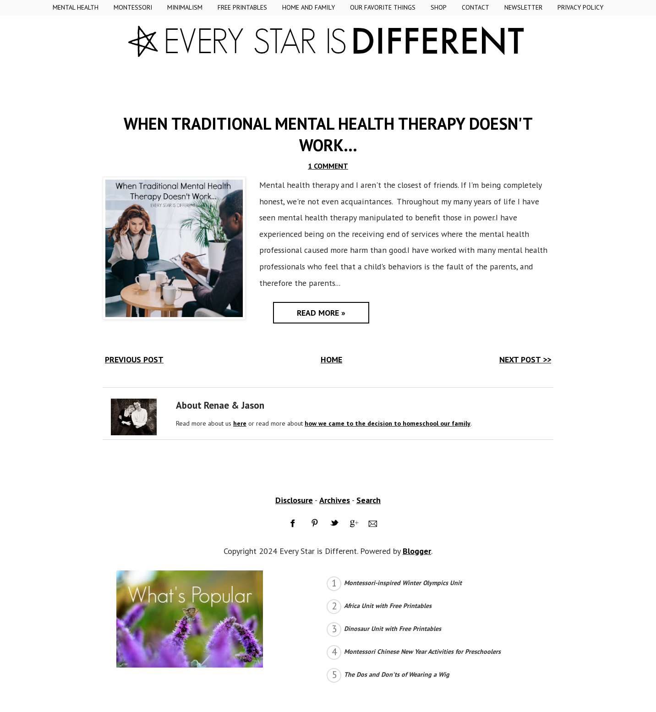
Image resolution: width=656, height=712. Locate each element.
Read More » (321, 312)
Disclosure (294, 500)
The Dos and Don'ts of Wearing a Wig (396, 674)
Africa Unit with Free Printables (388, 606)
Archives (334, 500)
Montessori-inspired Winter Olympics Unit (403, 583)
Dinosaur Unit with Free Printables (392, 628)
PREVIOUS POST (134, 359)
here (239, 423)
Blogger (417, 551)
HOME (331, 359)
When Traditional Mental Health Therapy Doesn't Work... (328, 134)
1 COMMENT (328, 165)
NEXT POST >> (525, 359)
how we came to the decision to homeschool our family (387, 423)
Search (368, 500)
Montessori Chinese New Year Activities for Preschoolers (422, 651)
